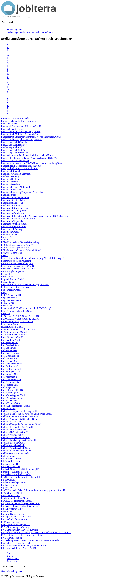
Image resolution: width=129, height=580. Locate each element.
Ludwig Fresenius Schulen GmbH (17, 516)
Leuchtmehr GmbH (10, 324)
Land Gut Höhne (9, 123)
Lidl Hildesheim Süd (11, 369)
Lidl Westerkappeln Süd (12, 398)
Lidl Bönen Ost (8, 348)
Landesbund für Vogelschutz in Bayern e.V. (21, 139)
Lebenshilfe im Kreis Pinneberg (16, 261)
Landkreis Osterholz (10, 184)
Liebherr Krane (8, 408)
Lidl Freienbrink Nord (11, 363)
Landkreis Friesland (10, 171)
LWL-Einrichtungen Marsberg (15, 527)
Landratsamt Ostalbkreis (12, 213)
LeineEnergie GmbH (11, 290)
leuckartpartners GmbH (12, 326)
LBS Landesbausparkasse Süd (15, 247)
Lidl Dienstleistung (10, 358)
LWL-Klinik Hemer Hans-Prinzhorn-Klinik (21, 535)
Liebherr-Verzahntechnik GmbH (16, 448)
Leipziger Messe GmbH (12, 300)
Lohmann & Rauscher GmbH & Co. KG (20, 506)
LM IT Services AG (10, 495)
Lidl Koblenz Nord (10, 374)
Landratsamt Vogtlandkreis (13, 221)
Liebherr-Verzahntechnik (13, 445)
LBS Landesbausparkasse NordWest (18, 245)
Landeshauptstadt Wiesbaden (14, 152)
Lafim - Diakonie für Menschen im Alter (20, 121)
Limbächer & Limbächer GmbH (16, 472)
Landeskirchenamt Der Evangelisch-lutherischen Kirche (27, 155)
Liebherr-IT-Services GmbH (14, 432)
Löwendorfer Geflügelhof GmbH (16, 543)
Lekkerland (6, 305)
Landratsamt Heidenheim (13, 200)
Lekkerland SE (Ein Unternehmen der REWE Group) (26, 308)
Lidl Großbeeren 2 (9, 366)
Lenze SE (5, 313)
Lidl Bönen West (9, 350)
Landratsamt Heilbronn (12, 202)
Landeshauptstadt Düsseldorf (14, 142)
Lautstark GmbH (9, 234)
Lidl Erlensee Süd (9, 361)
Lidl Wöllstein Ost (10, 400)
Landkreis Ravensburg (11, 189)
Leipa (3, 292)
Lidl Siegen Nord (9, 387)
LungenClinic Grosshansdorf (14, 519)
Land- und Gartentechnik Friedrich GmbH (21, 126)
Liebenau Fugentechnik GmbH (15, 406)
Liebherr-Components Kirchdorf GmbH (20, 419)
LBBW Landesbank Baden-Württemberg (20, 242)
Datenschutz (13, 558)
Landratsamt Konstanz (11, 205)
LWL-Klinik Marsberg (11, 537)
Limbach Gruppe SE (10, 466)
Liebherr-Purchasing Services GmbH (18, 440)
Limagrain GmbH (9, 464)
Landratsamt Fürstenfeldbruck (15, 197)
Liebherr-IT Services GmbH (14, 429)
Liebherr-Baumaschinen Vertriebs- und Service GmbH (26, 414)
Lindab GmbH (8, 479)
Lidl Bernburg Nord (10, 340)
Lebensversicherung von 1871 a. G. (17, 266)
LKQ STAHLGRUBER (12, 493)
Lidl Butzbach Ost (9, 342)
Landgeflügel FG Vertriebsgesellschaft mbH (21, 166)
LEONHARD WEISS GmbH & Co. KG (20, 316)
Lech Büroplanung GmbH (13, 271)
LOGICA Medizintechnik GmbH (16, 501)
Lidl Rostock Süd (9, 384)
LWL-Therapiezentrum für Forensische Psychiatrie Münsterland (31, 540)
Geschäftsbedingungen (11, 571)
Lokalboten (6, 511)
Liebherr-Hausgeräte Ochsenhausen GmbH (21, 424)
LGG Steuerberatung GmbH (14, 332)
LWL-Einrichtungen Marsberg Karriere (19, 530)
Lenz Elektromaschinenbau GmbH (17, 311)
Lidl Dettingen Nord (10, 353)
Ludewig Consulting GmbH (14, 514)
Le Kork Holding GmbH (12, 253)
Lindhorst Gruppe (9, 485)
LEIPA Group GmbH (11, 295)
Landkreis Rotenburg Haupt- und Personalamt (22, 192)
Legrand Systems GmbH (12, 279)
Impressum (12, 561)
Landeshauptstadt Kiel (11, 147)
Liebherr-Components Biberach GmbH (19, 416)
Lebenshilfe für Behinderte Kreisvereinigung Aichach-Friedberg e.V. (33, 258)
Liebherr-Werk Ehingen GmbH (15, 453)
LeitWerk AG (7, 303)
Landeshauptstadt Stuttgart (13, 150)
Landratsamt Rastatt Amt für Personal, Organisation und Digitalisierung (34, 216)
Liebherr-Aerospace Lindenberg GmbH (19, 411)
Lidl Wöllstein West (10, 403)
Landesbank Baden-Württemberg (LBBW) (21, 131)
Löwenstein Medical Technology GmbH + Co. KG (24, 545)
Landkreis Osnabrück (11, 181)
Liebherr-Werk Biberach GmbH (16, 450)
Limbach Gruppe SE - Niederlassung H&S (21, 469)
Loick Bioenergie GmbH (12, 508)
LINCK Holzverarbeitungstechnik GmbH (20, 477)
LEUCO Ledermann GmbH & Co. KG (19, 329)
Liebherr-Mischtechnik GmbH (15, 437)
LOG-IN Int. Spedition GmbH (15, 498)
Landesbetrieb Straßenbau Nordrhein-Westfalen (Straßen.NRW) (31, 137)
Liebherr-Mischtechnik (12, 435)
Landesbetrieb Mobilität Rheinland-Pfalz (20, 134)
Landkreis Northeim (10, 179)
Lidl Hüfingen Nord (10, 371)
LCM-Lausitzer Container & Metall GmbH (21, 250)
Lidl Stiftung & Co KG (12, 390)
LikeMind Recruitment (12, 461)
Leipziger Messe (9, 297)
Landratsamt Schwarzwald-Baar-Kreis (19, 218)
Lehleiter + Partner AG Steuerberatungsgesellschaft (25, 284)
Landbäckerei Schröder (12, 129)
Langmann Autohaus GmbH (14, 224)
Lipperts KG (7, 487)
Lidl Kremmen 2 (9, 377)
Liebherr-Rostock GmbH (13, 443)
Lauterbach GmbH (10, 232)
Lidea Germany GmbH (12, 337)
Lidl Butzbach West (10, 345)
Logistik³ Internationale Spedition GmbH (20, 503)
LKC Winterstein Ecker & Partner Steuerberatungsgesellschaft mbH (33, 490)
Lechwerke (6, 274)
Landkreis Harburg (10, 176)
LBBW (4, 239)
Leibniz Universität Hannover (15, 287)
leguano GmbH (8, 282)
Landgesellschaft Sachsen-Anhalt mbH (19, 168)
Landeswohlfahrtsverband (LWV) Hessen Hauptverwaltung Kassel (32, 163)
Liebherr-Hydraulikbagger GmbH (17, 427)
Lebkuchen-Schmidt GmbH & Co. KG (19, 268)
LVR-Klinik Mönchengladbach (15, 524)
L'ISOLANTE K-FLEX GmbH (15, 118)
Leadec (4, 255)
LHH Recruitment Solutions (14, 334)
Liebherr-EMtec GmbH (12, 421)
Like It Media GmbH (11, 458)
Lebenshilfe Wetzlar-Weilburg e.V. (17, 263)
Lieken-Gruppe (8, 456)
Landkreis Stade (8, 195)
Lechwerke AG (8, 276)
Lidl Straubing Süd (10, 392)
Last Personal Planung (11, 229)
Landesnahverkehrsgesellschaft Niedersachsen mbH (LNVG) (29, 158)
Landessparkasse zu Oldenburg (15, 160)
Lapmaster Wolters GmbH (13, 226)
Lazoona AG (7, 237)
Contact (10, 553)
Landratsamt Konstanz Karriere (16, 208)
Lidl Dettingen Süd (10, 355)
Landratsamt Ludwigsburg (13, 210)
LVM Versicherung (10, 522)
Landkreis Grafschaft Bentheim (16, 173)
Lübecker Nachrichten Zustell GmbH (18, 548)
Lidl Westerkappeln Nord (13, 395)
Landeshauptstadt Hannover (14, 144)
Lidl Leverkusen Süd (11, 379)
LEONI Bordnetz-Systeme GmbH (17, 321)
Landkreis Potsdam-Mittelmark (15, 187)
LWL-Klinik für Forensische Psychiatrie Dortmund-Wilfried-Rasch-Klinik (36, 532)
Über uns (11, 556)
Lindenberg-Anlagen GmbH (14, 482)
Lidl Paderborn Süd (10, 382)
